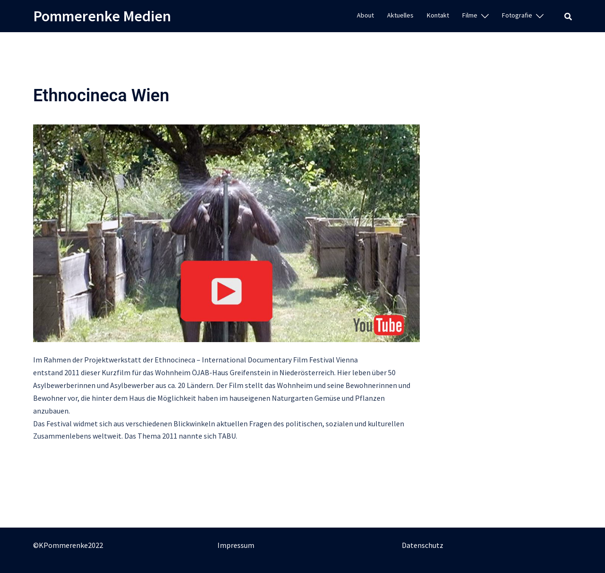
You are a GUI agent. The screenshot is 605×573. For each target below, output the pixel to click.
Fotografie (517, 15)
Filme (469, 15)
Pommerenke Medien (102, 16)
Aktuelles (400, 15)
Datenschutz (422, 545)
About (365, 15)
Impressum (235, 545)
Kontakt (438, 15)
